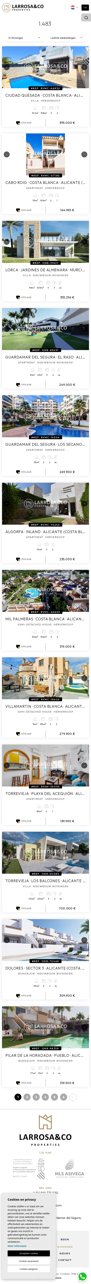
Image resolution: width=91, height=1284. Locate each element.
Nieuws (65, 1253)
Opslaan (24, 123)
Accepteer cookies (28, 1253)
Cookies (65, 1273)
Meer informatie (17, 1246)
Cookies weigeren (29, 1269)
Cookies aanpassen (29, 1261)
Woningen (65, 1246)
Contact (65, 1260)
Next (83, 67)
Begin (65, 1239)
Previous (5, 67)
